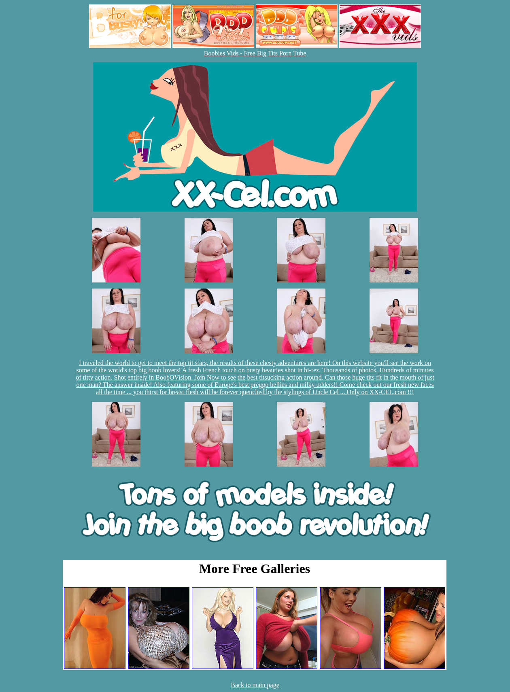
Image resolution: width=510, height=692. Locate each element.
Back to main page (255, 684)
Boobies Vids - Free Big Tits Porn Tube (255, 53)
